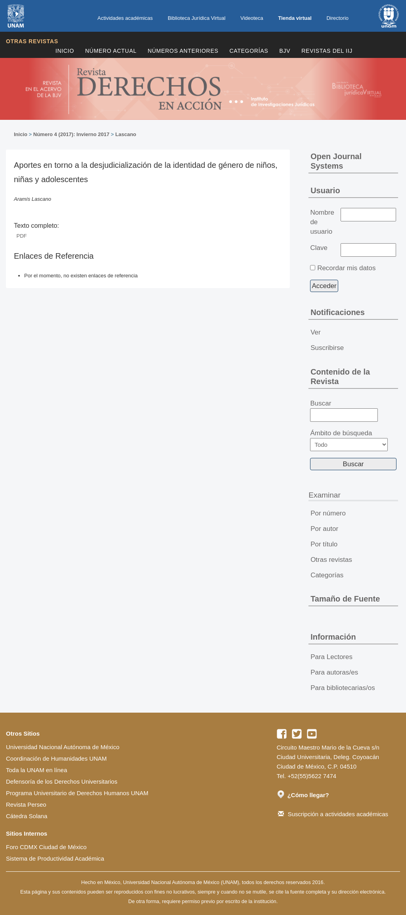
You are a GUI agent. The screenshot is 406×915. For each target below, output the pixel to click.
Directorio (337, 18)
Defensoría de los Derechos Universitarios (61, 781)
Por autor (324, 528)
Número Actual (111, 51)
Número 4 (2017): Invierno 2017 (71, 134)
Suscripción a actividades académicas (333, 814)
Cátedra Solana (26, 816)
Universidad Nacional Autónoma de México (62, 747)
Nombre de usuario (322, 222)
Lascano (125, 134)
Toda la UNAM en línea (36, 770)
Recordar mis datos (346, 268)
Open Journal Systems (336, 161)
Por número (328, 513)
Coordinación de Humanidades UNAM (56, 758)
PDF (22, 236)
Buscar (344, 411)
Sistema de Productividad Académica (55, 858)
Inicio (65, 51)
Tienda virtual (294, 18)
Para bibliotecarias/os (342, 688)
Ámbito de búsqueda (349, 440)
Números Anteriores (182, 51)
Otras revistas (32, 41)
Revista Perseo (26, 804)
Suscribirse (327, 348)
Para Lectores (331, 657)
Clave (318, 248)
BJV (285, 51)
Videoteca (251, 18)
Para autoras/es (334, 672)
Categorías (249, 51)
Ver (315, 332)
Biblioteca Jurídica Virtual (197, 18)
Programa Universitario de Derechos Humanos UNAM (77, 793)
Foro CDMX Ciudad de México (46, 847)
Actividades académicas (125, 18)
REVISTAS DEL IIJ (326, 51)
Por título (323, 544)
